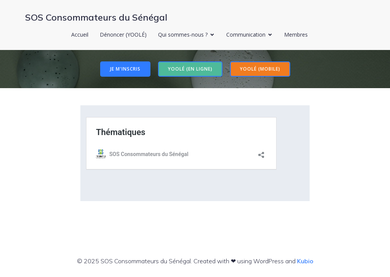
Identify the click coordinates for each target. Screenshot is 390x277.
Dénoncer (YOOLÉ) (123, 34)
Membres (296, 34)
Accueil (79, 34)
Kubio (305, 261)
